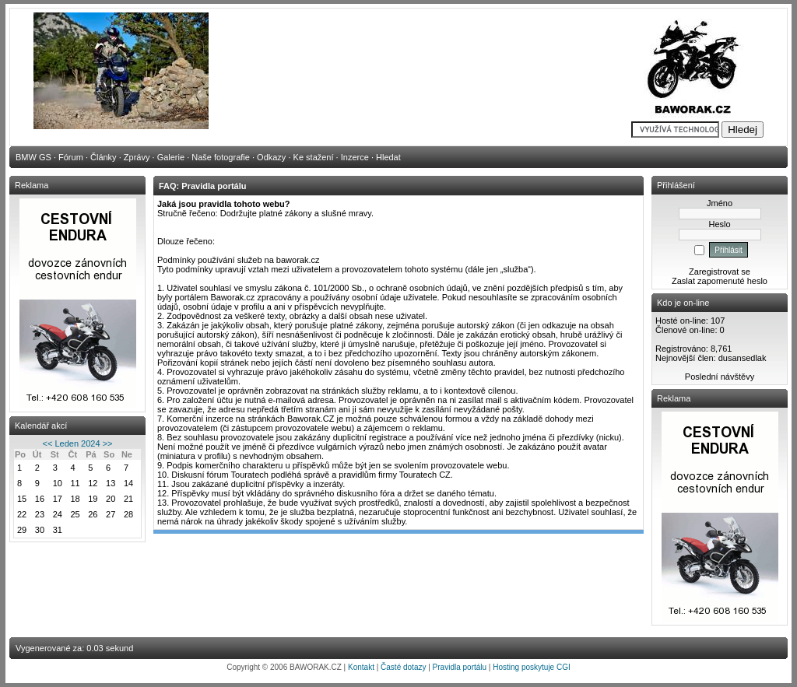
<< (48, 443)
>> (108, 443)
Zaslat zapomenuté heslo (719, 281)
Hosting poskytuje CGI (532, 667)
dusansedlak (742, 358)
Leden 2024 (77, 443)
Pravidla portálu (459, 667)
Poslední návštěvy (719, 376)
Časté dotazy (403, 667)
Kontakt (361, 667)
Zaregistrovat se (719, 271)
